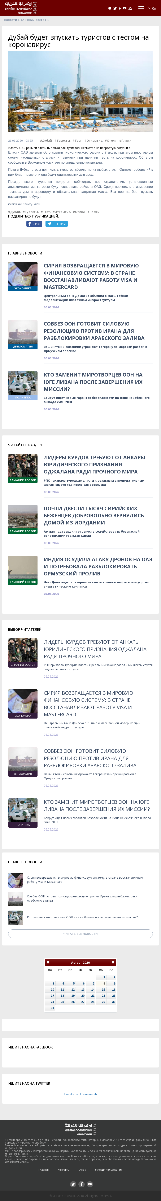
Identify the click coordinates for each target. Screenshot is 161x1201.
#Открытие (93, 140)
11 (62, 989)
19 (73, 995)
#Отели (111, 140)
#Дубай (46, 140)
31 (52, 1008)
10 (52, 989)
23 (113, 995)
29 (103, 1002)
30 (113, 1002)
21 (92, 995)
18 (62, 995)
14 (92, 989)
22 (103, 995)
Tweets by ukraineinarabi (80, 1094)
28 (92, 1002)
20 (82, 995)
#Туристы (62, 140)
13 (82, 989)
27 (82, 1002)
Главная (44, 1170)
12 (73, 989)
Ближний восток (33, 20)
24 (52, 1002)
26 (73, 1002)
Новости (10, 20)
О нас (82, 1170)
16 (113, 989)
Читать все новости (80, 934)
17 (52, 995)
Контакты (63, 1170)
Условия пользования (108, 1170)
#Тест (77, 140)
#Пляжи (125, 140)
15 (103, 989)
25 (62, 1002)
